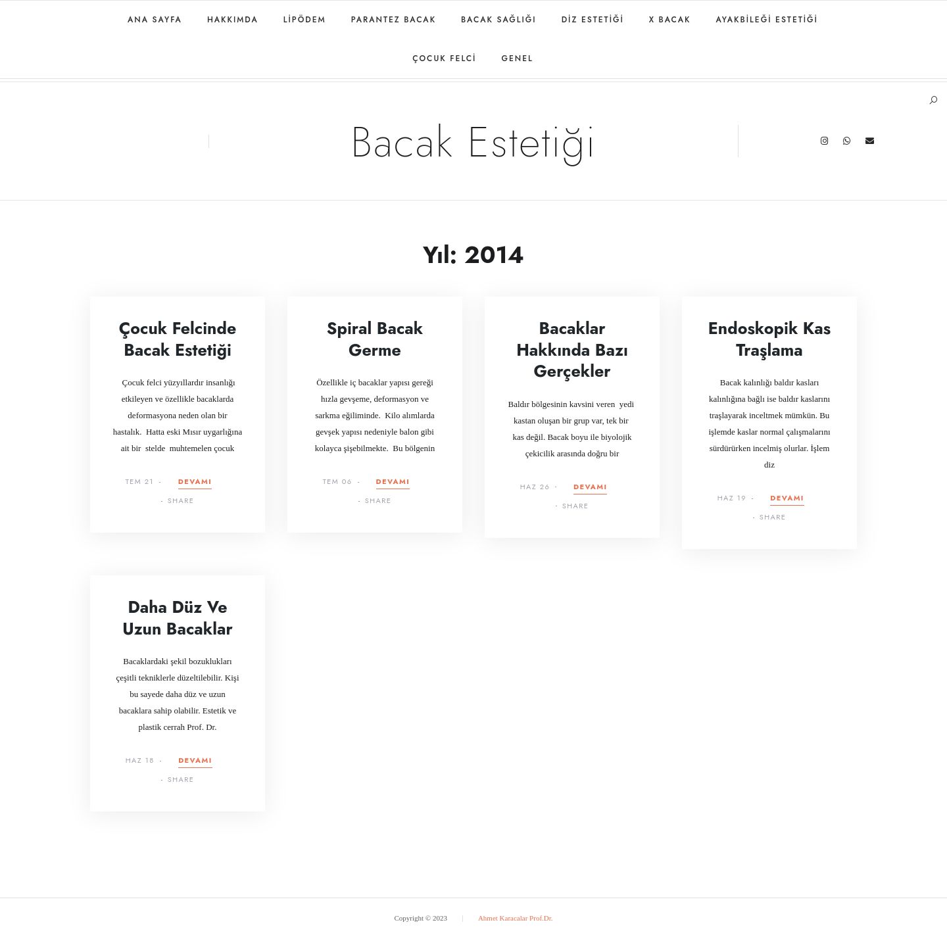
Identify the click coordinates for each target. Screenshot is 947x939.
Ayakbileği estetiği (767, 20)
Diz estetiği (593, 20)
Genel (517, 58)
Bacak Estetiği (473, 142)
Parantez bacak (393, 20)
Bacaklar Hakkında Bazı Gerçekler (572, 349)
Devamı (195, 482)
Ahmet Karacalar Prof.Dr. (515, 918)
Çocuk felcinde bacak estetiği (177, 339)
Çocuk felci (444, 58)
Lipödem (304, 20)
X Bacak (670, 20)
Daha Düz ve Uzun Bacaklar (177, 617)
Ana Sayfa (155, 20)
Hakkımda (232, 20)
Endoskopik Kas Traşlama (769, 339)
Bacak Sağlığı (499, 20)
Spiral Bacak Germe (375, 339)
